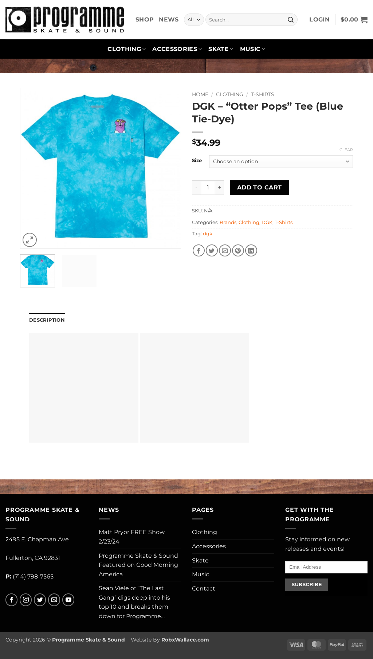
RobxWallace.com (185, 639)
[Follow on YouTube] (68, 599)
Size (197, 160)
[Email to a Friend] (225, 250)
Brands (228, 222)
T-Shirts (262, 94)
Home (200, 94)
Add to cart (259, 187)
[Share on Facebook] (199, 250)
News (168, 19)
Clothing (126, 49)
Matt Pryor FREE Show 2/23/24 (132, 537)
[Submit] (290, 19)
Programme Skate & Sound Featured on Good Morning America (138, 565)
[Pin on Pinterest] (238, 250)
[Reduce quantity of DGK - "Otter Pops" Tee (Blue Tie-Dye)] (196, 187)
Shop (145, 19)
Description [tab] (47, 320)
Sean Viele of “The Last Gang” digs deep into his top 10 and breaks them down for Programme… (134, 602)
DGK (267, 222)
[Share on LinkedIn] (251, 250)
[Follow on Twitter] (40, 599)
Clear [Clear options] (346, 149)
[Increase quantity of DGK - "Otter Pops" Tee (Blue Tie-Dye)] (219, 187)
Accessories (177, 49)
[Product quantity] (208, 187)
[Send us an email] (54, 599)
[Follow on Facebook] (11, 599)
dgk (207, 233)
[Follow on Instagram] (26, 599)
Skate (220, 49)
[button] (319, 19)
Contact (203, 588)
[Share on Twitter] (212, 250)
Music (253, 49)
